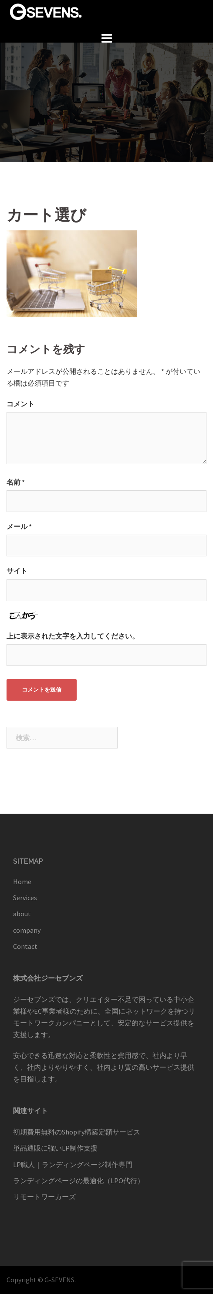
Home (22, 881)
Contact (25, 946)
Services (25, 897)
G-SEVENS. (60, 1279)
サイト (17, 570)
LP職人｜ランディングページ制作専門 (72, 1164)
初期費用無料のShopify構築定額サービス (76, 1132)
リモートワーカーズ (44, 1196)
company (27, 930)
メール (19, 526)
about (22, 913)
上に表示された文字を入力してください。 (73, 636)
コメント (20, 403)
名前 (16, 482)
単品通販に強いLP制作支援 (55, 1148)
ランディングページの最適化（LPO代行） (78, 1180)
